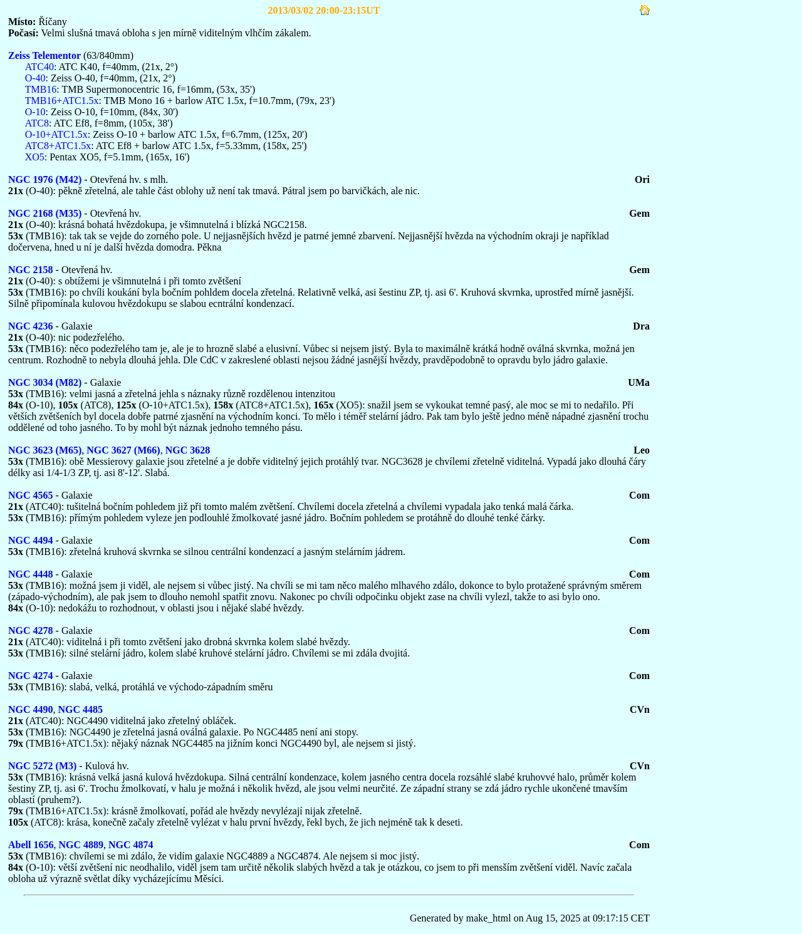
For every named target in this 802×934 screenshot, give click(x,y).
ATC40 (39, 66)
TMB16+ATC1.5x (62, 100)
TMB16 (41, 89)
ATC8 (37, 123)
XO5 (34, 157)
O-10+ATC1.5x (56, 134)
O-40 (35, 78)
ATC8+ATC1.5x (58, 145)
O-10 (35, 111)
